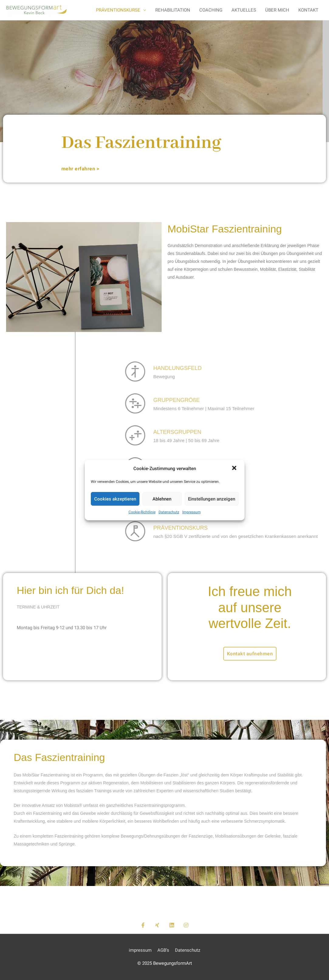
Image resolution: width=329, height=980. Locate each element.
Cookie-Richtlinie (142, 512)
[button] (234, 468)
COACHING (210, 10)
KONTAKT (308, 10)
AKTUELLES (243, 10)
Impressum (191, 512)
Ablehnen (162, 499)
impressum (140, 950)
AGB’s (163, 950)
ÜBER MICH (277, 10)
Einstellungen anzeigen (211, 499)
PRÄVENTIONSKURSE (118, 10)
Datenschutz (169, 512)
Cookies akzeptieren (115, 499)
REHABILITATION (172, 10)
